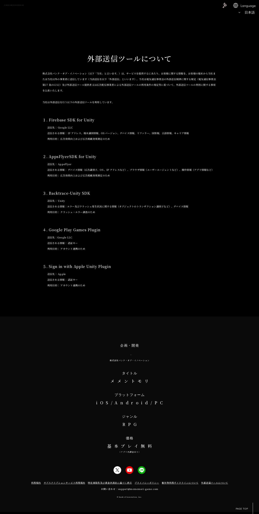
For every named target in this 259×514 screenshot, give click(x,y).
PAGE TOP (244, 508)
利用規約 (36, 484)
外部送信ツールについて (214, 484)
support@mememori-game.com (138, 491)
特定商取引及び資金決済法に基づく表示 (110, 484)
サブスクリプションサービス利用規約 (64, 484)
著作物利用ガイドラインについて (180, 484)
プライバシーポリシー (147, 484)
